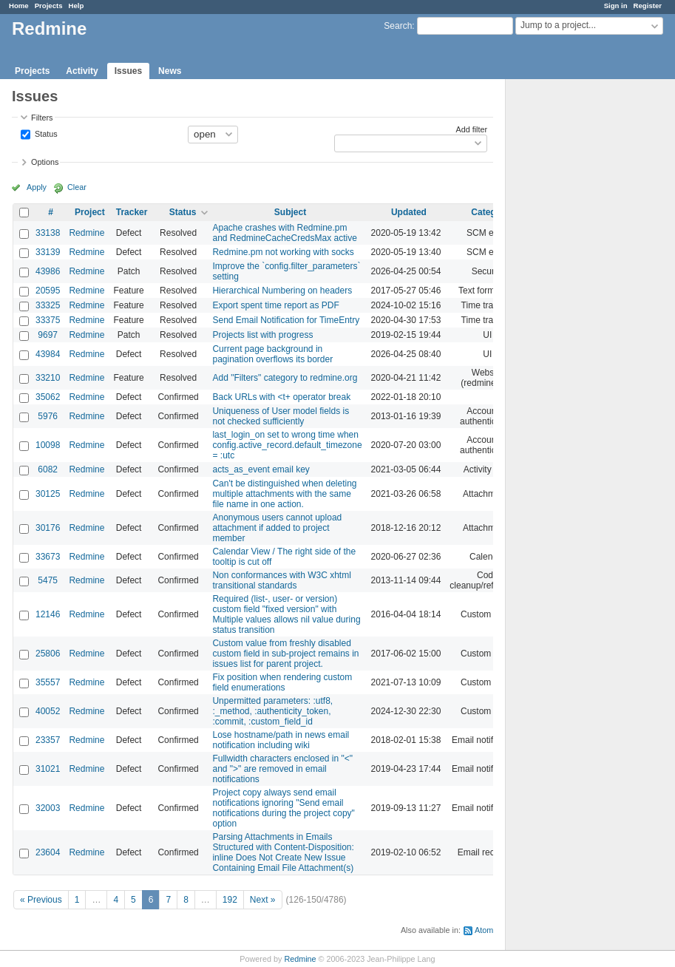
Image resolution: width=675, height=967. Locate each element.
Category (490, 212)
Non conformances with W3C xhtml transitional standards (281, 580)
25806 (47, 653)
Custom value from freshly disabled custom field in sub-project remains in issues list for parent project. (285, 653)
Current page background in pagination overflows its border (272, 354)
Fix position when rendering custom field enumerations (282, 682)
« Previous (41, 900)
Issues (128, 71)
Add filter (471, 129)
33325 (47, 305)
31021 (47, 769)
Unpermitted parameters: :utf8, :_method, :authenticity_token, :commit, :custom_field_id (272, 711)
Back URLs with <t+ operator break (281, 397)
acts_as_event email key (260, 469)
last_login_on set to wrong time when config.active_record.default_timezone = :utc (287, 445)
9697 (48, 335)
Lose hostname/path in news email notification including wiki (280, 740)
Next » (263, 900)
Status (45, 133)
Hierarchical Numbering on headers (282, 290)
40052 (47, 711)
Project (90, 212)
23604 (47, 852)
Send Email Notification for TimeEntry (285, 320)
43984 (47, 354)
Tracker (132, 212)
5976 (48, 416)
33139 (47, 252)
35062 (47, 397)
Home (19, 5)
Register (648, 5)
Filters (41, 117)
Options (44, 161)
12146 (47, 614)
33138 (47, 233)
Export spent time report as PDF (275, 305)
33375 (47, 320)
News (169, 71)
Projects (49, 5)
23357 (47, 740)
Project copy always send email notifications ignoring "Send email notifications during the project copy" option (283, 808)
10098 (47, 445)
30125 (47, 494)
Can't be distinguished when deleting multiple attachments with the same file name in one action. (284, 493)
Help (76, 5)
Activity (82, 71)
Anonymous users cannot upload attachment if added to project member (277, 527)
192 (230, 900)
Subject (290, 212)
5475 (48, 580)
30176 (47, 528)
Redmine (86, 233)
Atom (484, 930)
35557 (47, 682)
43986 (47, 271)
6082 (48, 469)
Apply (37, 187)
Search (398, 26)
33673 (47, 557)
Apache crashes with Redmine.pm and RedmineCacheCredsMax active (284, 233)
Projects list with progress (262, 335)
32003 (47, 808)
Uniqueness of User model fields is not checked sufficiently (280, 416)
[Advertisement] (579, 311)
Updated (409, 212)
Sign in (616, 5)
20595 (47, 290)
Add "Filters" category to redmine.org (284, 378)
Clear (77, 187)
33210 (47, 378)
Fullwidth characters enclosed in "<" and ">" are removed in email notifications (282, 768)
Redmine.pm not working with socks (282, 252)
